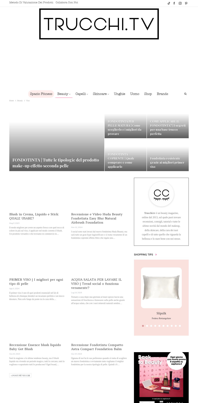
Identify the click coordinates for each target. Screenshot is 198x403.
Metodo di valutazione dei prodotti (31, 2)
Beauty (61, 94)
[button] (143, 326)
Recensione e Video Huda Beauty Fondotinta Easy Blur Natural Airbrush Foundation (96, 218)
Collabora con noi (67, 2)
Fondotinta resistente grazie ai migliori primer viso (167, 162)
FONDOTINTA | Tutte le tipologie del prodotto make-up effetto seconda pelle (55, 162)
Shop (149, 94)
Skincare (99, 94)
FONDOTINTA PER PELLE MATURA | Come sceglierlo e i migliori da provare (124, 127)
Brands (164, 94)
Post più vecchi (20, 375)
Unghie (119, 94)
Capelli (79, 94)
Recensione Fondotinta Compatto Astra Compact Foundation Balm (97, 347)
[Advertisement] (99, 65)
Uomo (135, 94)
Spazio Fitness (39, 94)
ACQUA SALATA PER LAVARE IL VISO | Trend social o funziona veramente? (96, 284)
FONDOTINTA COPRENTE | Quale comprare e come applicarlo (121, 160)
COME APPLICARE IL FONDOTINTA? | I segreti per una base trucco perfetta (168, 127)
